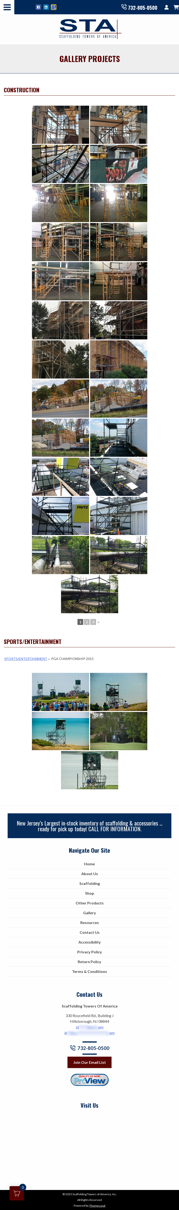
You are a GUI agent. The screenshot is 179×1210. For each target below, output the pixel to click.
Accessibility (89, 942)
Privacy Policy (89, 952)
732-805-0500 (139, 7)
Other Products (90, 903)
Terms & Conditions (89, 971)
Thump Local (97, 1205)
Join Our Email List (89, 1062)
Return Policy (89, 961)
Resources (89, 922)
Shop (89, 893)
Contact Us (90, 932)
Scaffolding (89, 883)
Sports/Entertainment (25, 659)
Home (89, 864)
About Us (89, 873)
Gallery (89, 912)
